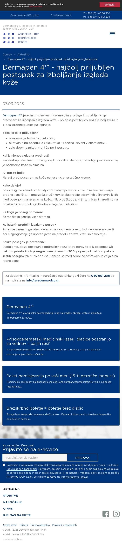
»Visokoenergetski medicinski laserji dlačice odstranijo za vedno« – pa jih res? (59, 341)
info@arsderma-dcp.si (62, 15)
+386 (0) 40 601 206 (98, 16)
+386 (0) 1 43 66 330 (98, 13)
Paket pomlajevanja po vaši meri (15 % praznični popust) (61, 376)
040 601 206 (100, 275)
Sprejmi (109, 4)
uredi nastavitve (35, 6)
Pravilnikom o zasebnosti (22, 468)
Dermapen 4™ (12, 115)
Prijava (82, 458)
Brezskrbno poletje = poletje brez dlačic (45, 408)
